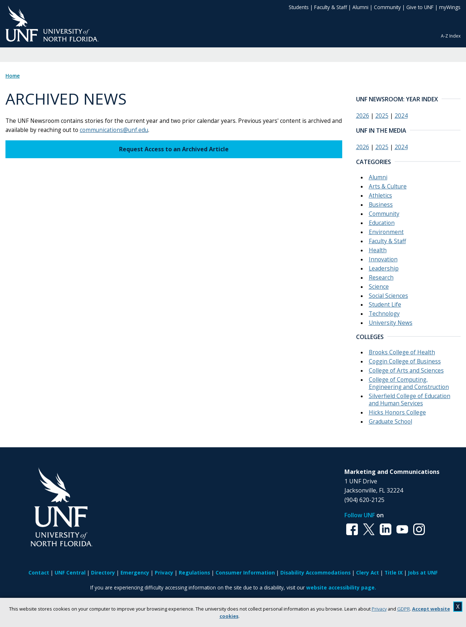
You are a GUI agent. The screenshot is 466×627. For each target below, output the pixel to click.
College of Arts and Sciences (406, 370)
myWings (450, 7)
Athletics (380, 195)
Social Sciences (388, 296)
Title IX (393, 572)
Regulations (194, 572)
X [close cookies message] (457, 607)
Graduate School (390, 421)
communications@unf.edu (114, 130)
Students (299, 7)
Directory (103, 572)
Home (12, 76)
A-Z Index (451, 36)
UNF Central (70, 572)
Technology (384, 314)
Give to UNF (420, 7)
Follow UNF (359, 515)
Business (381, 205)
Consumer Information (245, 572)
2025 (381, 116)
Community (387, 7)
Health (378, 250)
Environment (386, 232)
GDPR (403, 608)
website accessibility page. (341, 587)
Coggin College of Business (405, 361)
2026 (362, 116)
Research (381, 277)
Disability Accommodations (315, 572)
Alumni (360, 7)
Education (382, 223)
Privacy (379, 608)
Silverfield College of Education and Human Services (409, 399)
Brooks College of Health (402, 352)
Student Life (385, 304)
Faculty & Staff (330, 7)
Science (379, 287)
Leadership (384, 268)
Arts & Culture (388, 186)
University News (390, 323)
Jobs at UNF (423, 572)
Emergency (135, 572)
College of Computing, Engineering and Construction (409, 383)
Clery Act (367, 572)
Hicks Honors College (397, 412)
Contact (38, 572)
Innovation (383, 259)
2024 (401, 116)
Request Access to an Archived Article (174, 149)
